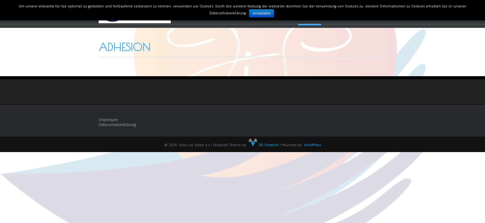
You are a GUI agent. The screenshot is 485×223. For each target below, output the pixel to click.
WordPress (312, 144)
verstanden (261, 13)
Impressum (108, 120)
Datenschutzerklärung (117, 125)
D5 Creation (263, 144)
